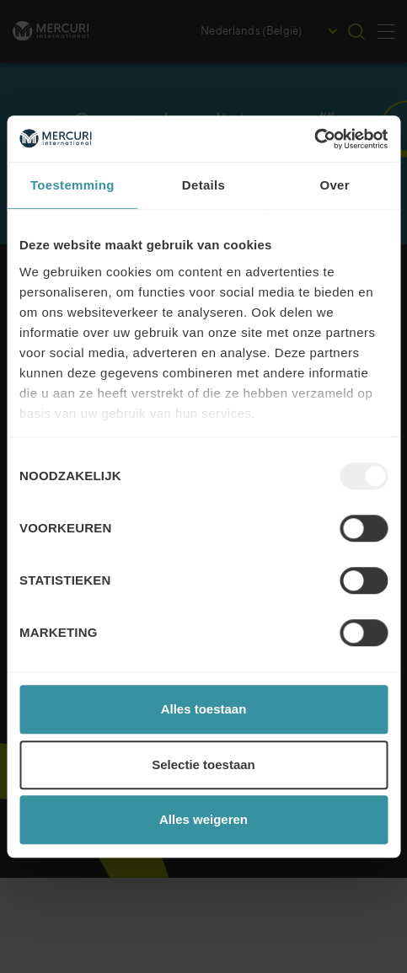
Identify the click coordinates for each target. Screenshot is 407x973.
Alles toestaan (204, 709)
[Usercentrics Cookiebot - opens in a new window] (314, 139)
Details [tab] (203, 185)
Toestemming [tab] (72, 185)
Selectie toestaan (203, 764)
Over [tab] (334, 185)
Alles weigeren (203, 819)
